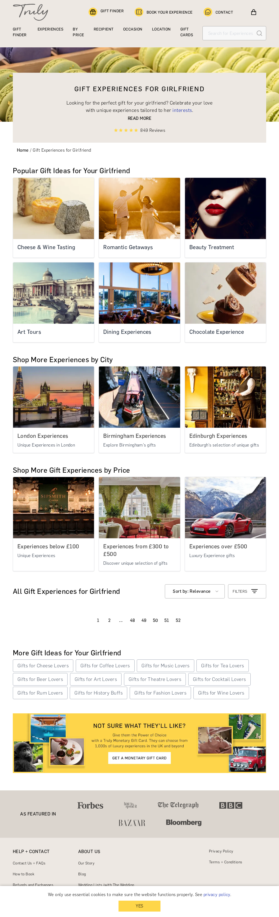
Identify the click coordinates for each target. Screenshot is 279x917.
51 (166, 620)
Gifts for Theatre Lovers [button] (155, 679)
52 (178, 620)
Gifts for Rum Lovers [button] (40, 693)
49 (144, 620)
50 (155, 620)
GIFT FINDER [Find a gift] (106, 12)
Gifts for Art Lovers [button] (96, 679)
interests (182, 110)
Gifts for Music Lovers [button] (165, 666)
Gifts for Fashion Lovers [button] (160, 693)
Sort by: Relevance (192, 591)
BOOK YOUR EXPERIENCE (164, 12)
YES (139, 906)
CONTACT (218, 12)
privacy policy (217, 894)
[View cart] (253, 12)
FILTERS (246, 591)
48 (132, 620)
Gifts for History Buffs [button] (98, 693)
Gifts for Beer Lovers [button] (40, 679)
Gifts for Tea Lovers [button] (222, 666)
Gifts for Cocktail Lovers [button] (219, 679)
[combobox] (195, 591)
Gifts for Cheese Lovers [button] (43, 666)
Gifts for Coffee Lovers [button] (105, 666)
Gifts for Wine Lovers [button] (221, 693)
